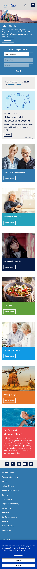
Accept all (18, 565)
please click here (14, 84)
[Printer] (31, 464)
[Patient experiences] (11, 490)
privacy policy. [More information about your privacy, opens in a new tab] (21, 550)
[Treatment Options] (11, 477)
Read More (9, 178)
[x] (13, 464)
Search (18, 71)
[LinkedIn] (19, 464)
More (7, 135)
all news (28, 138)
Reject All (18, 560)
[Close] (35, 542)
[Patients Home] (8, 472)
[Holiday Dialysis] (9, 486)
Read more (8, 40)
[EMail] (25, 464)
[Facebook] (7, 464)
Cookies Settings (18, 555)
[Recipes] (6, 481)
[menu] (33, 5)
